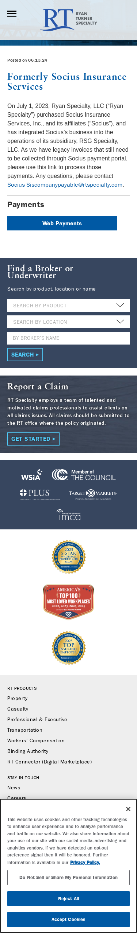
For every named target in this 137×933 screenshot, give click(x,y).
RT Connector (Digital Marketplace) (49, 762)
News (13, 787)
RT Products (22, 688)
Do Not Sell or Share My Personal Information (68, 877)
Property (17, 698)
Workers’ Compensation (36, 740)
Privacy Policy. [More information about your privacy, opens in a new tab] (85, 862)
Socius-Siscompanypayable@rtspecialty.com (64, 184)
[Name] (68, 338)
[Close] (128, 809)
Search (22, 354)
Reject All (68, 898)
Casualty (17, 709)
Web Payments (62, 223)
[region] (68, 866)
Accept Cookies (69, 919)
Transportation (25, 730)
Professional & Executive (37, 719)
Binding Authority (27, 751)
